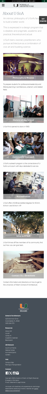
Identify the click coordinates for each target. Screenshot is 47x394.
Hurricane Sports (10, 352)
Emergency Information (12, 380)
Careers (7, 355)
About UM (8, 331)
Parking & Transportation (13, 365)
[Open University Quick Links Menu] (44, 1)
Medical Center (10, 350)
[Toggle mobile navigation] (3, 5)
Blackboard (9, 340)
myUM (7, 333)
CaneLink (8, 335)
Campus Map (9, 362)
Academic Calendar (11, 338)
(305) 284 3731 (9, 323)
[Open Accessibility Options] (2, 1)
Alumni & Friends (10, 348)
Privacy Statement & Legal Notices (15, 382)
